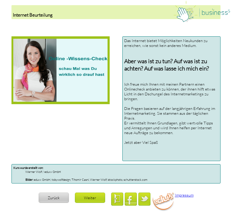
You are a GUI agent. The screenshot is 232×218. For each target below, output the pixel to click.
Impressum (184, 195)
